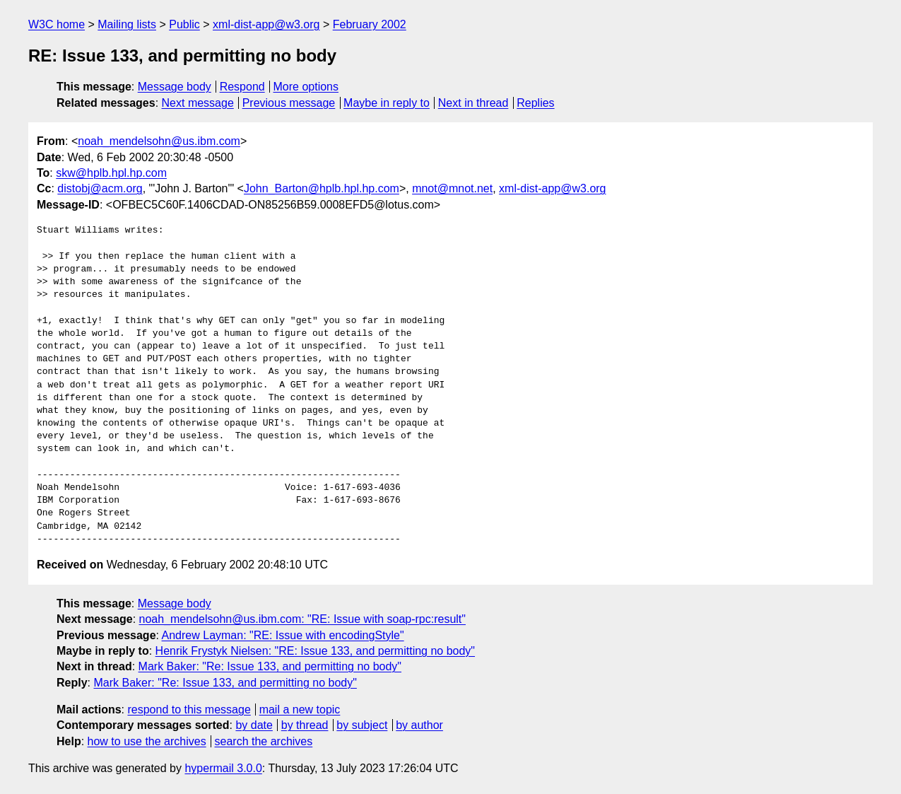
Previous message (289, 103)
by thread (305, 725)
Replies (535, 103)
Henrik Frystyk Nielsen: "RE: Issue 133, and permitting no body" (315, 651)
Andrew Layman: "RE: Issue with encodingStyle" (283, 635)
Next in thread (473, 103)
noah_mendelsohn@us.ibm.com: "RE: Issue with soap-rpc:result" (302, 619)
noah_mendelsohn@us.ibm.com (159, 141)
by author (419, 725)
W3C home (56, 24)
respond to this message (188, 709)
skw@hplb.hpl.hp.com (111, 173)
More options (306, 87)
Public (184, 24)
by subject (361, 725)
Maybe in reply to (386, 103)
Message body (174, 87)
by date (253, 725)
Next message (198, 103)
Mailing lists (127, 24)
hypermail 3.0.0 (222, 768)
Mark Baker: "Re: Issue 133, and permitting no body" (270, 666)
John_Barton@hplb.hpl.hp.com (321, 188)
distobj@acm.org (99, 188)
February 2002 (369, 24)
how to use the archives (147, 741)
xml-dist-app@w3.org (266, 24)
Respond (242, 87)
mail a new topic (300, 709)
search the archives (264, 741)
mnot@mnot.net (452, 188)
